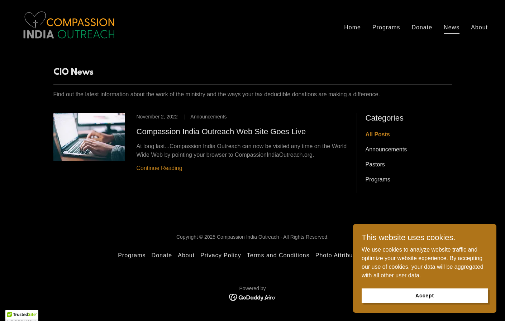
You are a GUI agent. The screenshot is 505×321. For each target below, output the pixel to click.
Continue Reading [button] (159, 168)
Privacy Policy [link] (220, 255)
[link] (68, 26)
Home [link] (352, 27)
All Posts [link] (378, 134)
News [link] (451, 27)
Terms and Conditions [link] (278, 255)
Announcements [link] (386, 149)
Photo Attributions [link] (341, 255)
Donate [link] (421, 27)
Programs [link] (386, 27)
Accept (424, 295)
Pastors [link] (375, 164)
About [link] (479, 27)
